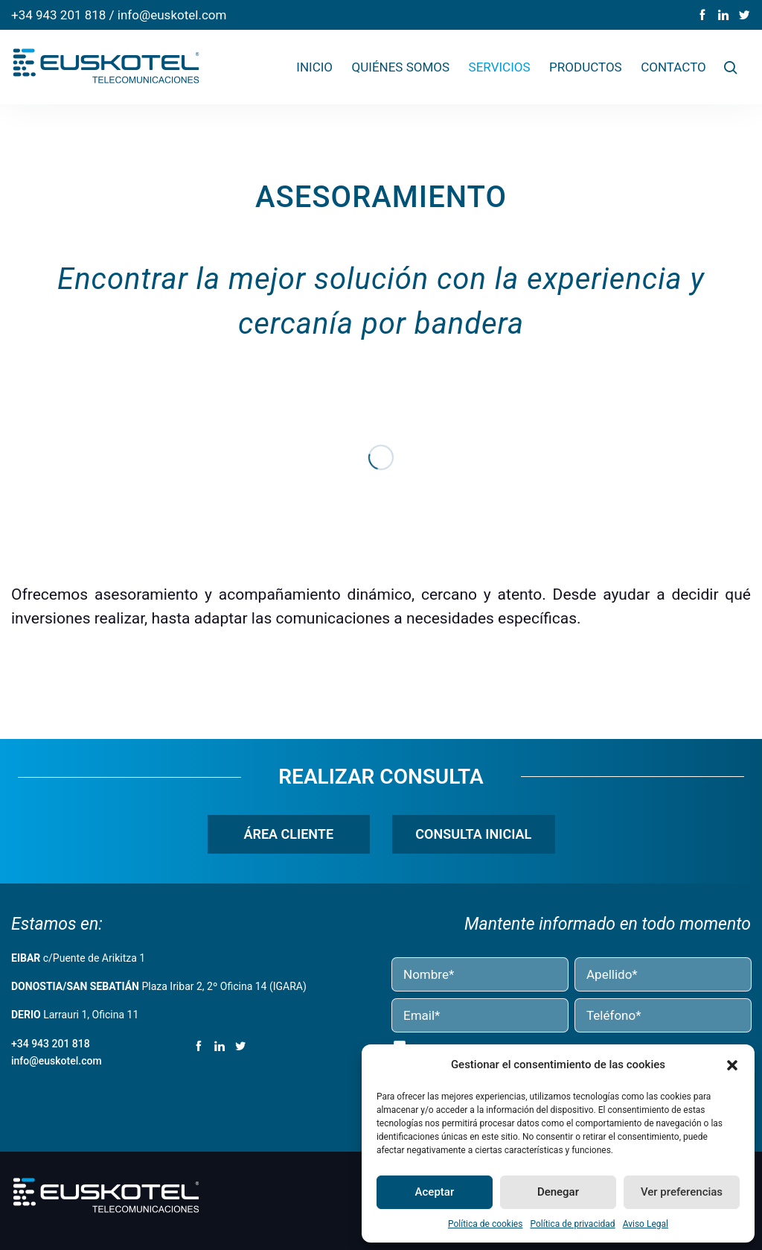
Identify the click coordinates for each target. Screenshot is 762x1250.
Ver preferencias (682, 1192)
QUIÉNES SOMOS (401, 67)
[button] (732, 1065)
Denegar (558, 1192)
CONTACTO (673, 67)
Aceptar (435, 1192)
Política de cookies (485, 1224)
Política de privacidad (572, 1224)
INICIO (314, 67)
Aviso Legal (645, 1224)
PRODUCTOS (585, 67)
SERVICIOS (500, 67)
